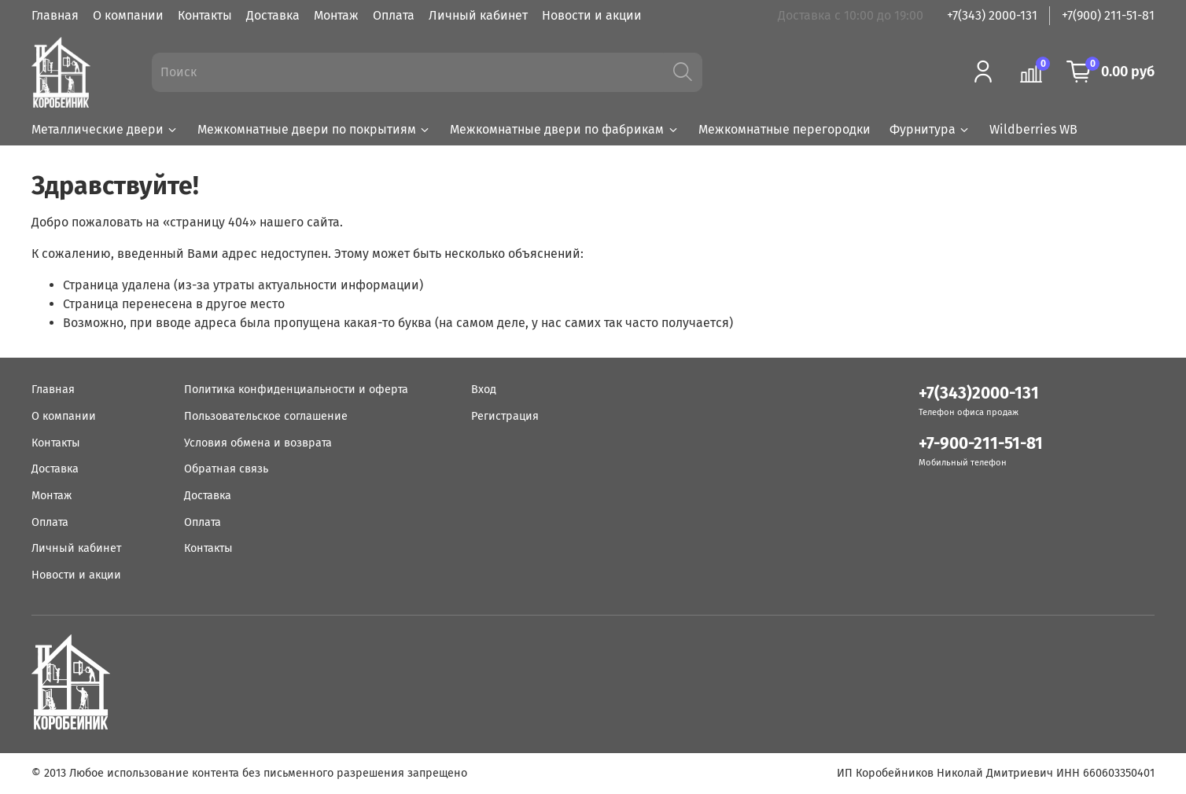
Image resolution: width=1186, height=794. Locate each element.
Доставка (273, 15)
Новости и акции (592, 15)
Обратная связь (226, 469)
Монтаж (336, 15)
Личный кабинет (478, 15)
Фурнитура (930, 129)
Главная (55, 15)
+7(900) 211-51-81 (1108, 15)
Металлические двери (105, 129)
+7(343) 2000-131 (992, 15)
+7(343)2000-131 (979, 393)
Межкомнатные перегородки (784, 129)
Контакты (205, 15)
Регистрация (505, 416)
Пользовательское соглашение (266, 416)
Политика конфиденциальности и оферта (296, 389)
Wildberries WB (1033, 129)
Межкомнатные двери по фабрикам (564, 129)
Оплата (393, 15)
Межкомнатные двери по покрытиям (314, 129)
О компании (128, 15)
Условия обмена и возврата (258, 443)
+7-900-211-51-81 (981, 444)
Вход (483, 389)
